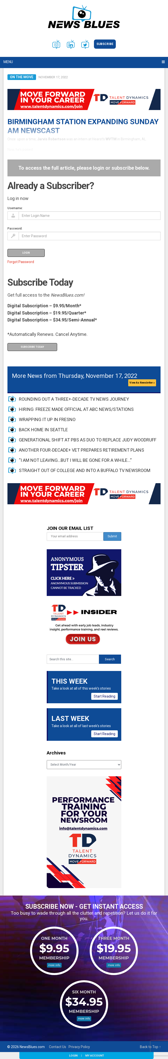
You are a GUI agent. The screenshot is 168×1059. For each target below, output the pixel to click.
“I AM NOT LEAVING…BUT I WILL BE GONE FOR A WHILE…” (75, 460)
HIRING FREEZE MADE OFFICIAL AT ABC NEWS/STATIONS (76, 409)
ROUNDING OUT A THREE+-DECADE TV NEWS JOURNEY (74, 399)
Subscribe (104, 44)
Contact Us (57, 1047)
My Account (94, 1055)
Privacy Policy (79, 1047)
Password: (14, 228)
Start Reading (104, 696)
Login (73, 1055)
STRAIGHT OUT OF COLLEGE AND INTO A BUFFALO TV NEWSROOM (84, 470)
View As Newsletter (142, 382)
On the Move (21, 77)
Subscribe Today (32, 347)
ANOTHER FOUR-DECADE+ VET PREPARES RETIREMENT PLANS (81, 450)
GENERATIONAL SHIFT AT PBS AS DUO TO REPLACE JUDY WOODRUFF (87, 439)
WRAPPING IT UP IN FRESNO (47, 419)
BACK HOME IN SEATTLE (43, 429)
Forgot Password (20, 262)
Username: (15, 208)
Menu (8, 62)
